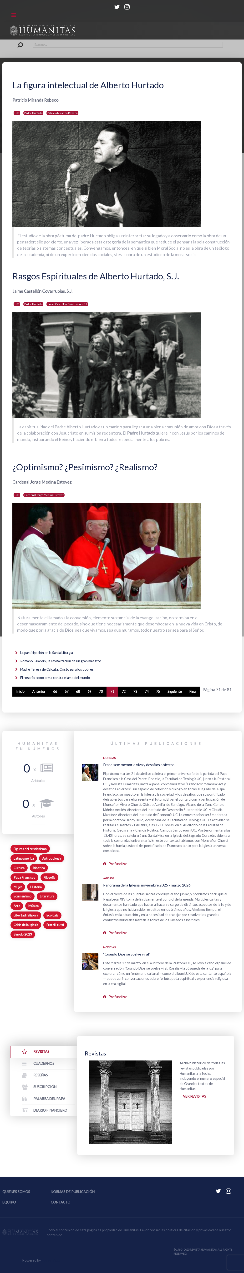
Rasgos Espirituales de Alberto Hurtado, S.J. (95, 276)
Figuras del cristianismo (30, 849)
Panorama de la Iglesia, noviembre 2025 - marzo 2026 (147, 885)
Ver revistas (194, 1096)
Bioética (39, 868)
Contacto (60, 1202)
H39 (17, 112)
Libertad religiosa (26, 915)
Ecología (52, 915)
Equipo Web (50, 1260)
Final (192, 691)
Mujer (18, 887)
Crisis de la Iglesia (26, 925)
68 (78, 691)
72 (124, 691)
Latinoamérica (24, 858)
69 (89, 691)
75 (158, 691)
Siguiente (175, 691)
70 (101, 691)
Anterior (39, 691)
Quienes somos (16, 1192)
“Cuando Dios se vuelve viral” (126, 954)
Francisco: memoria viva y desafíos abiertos (138, 764)
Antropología (51, 858)
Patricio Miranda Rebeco (62, 112)
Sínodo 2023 (23, 934)
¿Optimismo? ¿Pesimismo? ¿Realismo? (85, 467)
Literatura (47, 896)
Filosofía (49, 877)
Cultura (19, 868)
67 (66, 691)
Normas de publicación (73, 1192)
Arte (17, 906)
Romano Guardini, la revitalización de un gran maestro (60, 661)
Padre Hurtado (33, 112)
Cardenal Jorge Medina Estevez (44, 494)
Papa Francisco (24, 877)
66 (55, 691)
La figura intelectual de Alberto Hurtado (88, 85)
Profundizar (117, 864)
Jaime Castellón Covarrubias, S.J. (67, 304)
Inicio (20, 691)
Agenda (109, 878)
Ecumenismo (22, 896)
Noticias (109, 757)
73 (135, 691)
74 (146, 691)
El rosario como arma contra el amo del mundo (55, 678)
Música (33, 906)
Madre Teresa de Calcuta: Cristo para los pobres (57, 669)
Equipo (9, 1202)
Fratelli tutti (55, 925)
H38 (17, 494)
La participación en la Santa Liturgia (46, 653)
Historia (36, 887)
